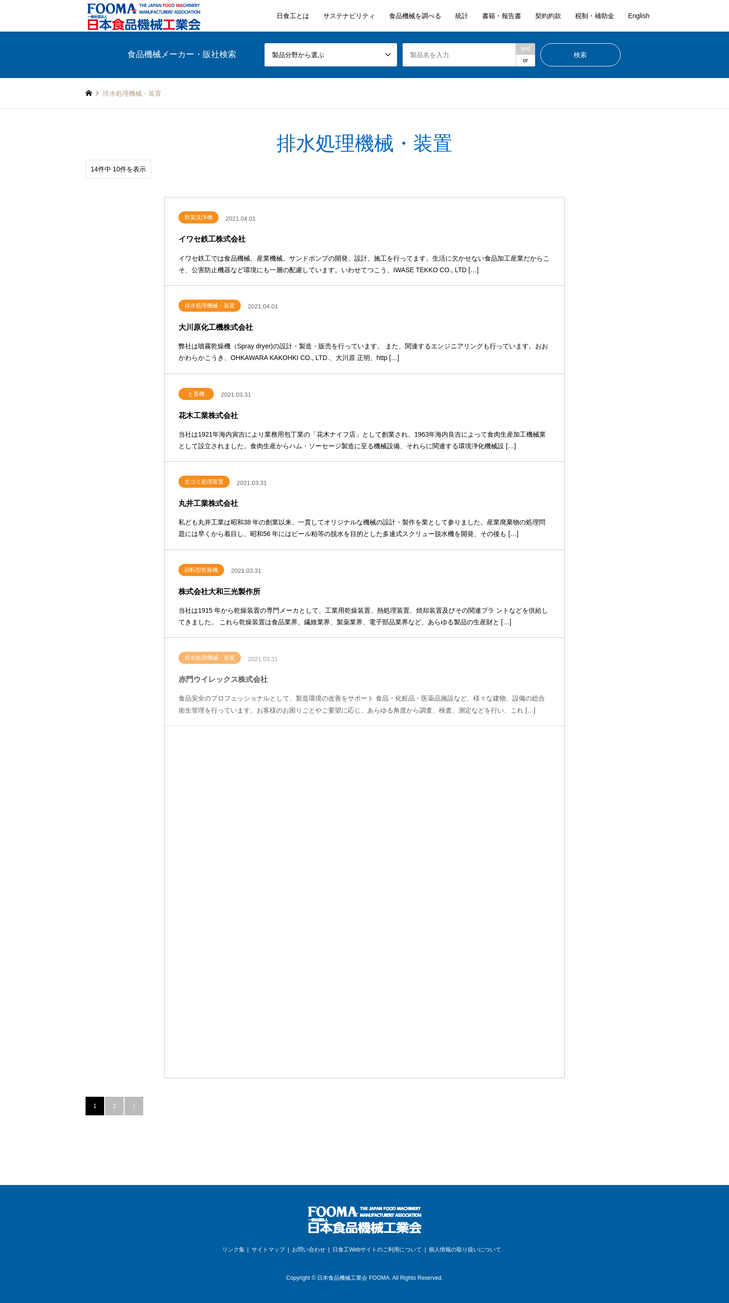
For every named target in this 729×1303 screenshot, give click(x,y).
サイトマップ (268, 1249)
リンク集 (233, 1249)
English (638, 16)
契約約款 (548, 16)
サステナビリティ (349, 16)
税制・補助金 (594, 16)
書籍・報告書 (501, 16)
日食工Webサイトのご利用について (377, 1249)
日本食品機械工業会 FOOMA (353, 1278)
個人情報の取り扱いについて (465, 1249)
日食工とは (293, 16)
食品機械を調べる (415, 16)
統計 (461, 16)
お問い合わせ (308, 1249)
